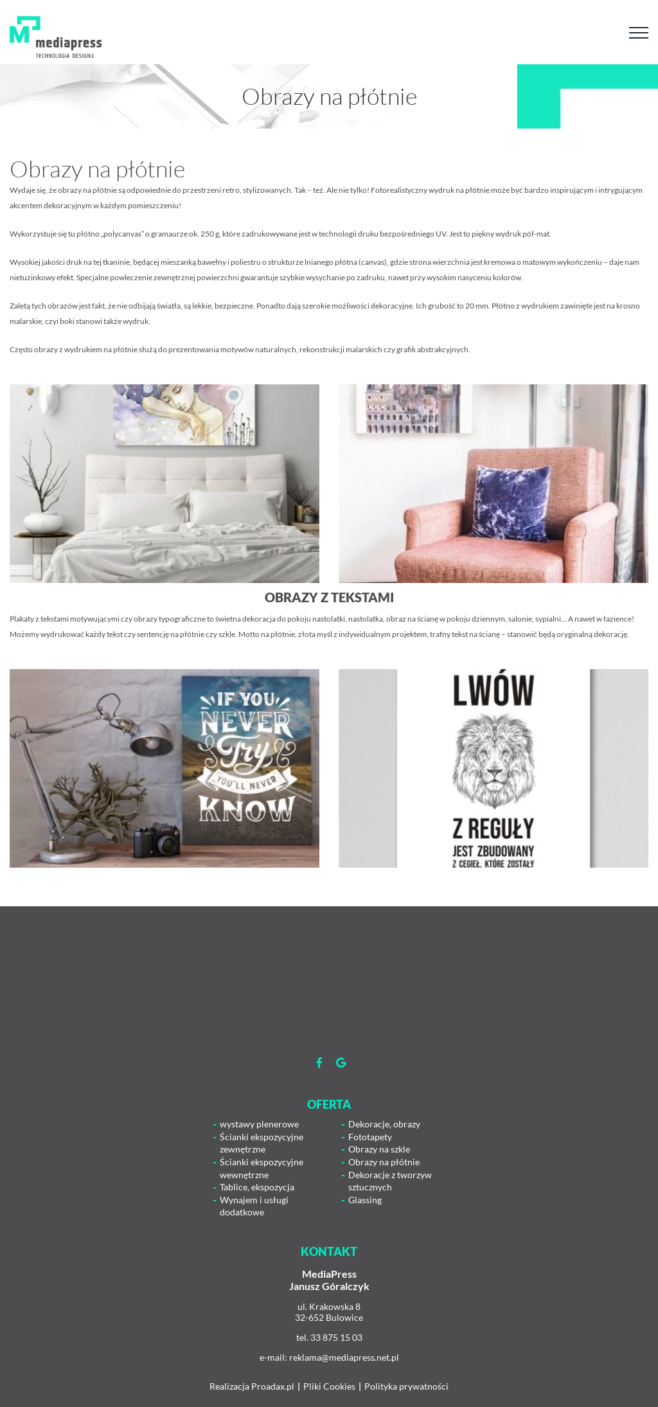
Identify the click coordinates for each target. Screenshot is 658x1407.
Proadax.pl (272, 1386)
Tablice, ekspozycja (257, 1186)
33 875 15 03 (336, 1337)
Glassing (365, 1199)
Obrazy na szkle (379, 1148)
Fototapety (370, 1136)
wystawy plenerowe (259, 1123)
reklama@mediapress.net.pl (344, 1357)
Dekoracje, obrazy (384, 1123)
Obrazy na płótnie (384, 1161)
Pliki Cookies (329, 1386)
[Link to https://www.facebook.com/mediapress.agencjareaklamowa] (319, 1062)
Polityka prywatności (406, 1386)
